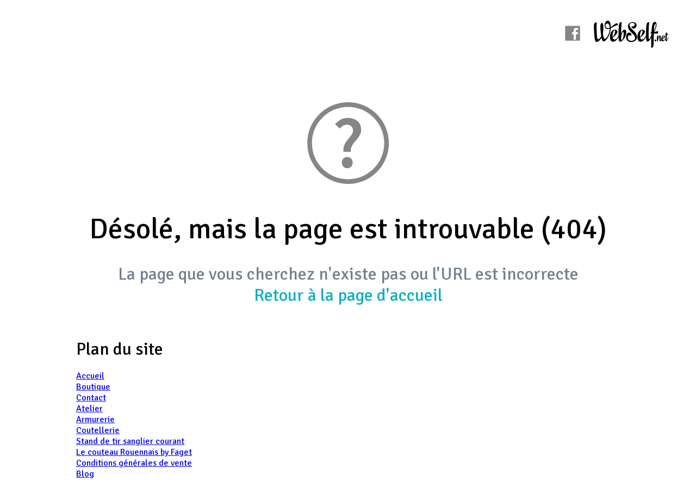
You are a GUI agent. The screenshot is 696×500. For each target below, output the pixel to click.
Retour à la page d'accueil (348, 295)
